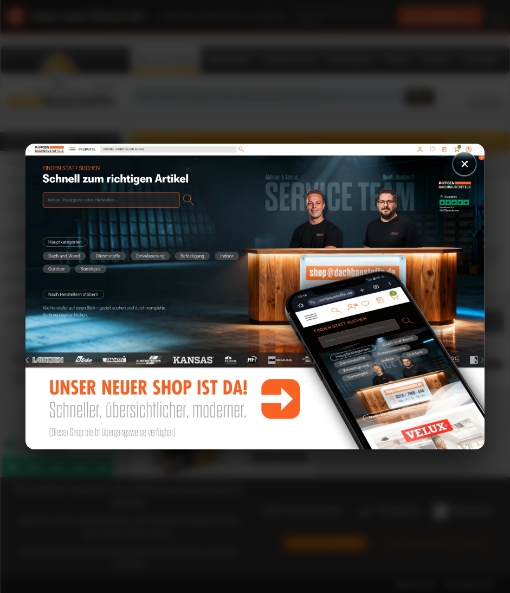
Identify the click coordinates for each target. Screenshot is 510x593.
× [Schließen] (464, 163)
